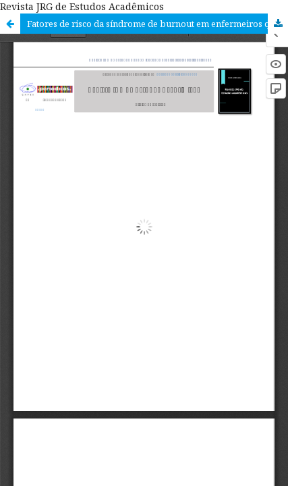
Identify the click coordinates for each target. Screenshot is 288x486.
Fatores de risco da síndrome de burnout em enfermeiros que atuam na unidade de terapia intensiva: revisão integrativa (157, 24)
